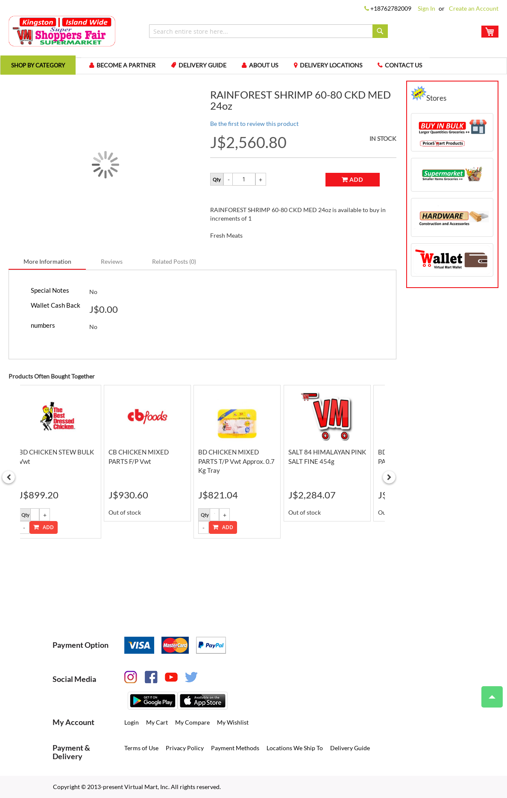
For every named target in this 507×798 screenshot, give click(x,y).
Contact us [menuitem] (422, 67)
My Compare (192, 722)
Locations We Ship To (295, 748)
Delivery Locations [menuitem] (348, 67)
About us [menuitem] (278, 67)
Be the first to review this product (254, 127)
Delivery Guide (350, 748)
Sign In (426, 8)
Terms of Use (141, 748)
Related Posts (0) (174, 265)
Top (488, 693)
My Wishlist (233, 722)
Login (131, 722)
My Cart (157, 722)
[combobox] (268, 31)
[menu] (253, 68)
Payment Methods (235, 748)
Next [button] (389, 482)
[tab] (47, 265)
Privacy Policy (185, 748)
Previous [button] (8, 482)
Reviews (112, 265)
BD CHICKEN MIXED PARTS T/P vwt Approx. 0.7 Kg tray (246, 465)
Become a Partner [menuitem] (135, 67)
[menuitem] (42, 67)
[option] (63, 465)
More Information (47, 265)
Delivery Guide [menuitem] (214, 67)
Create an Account (473, 8)
